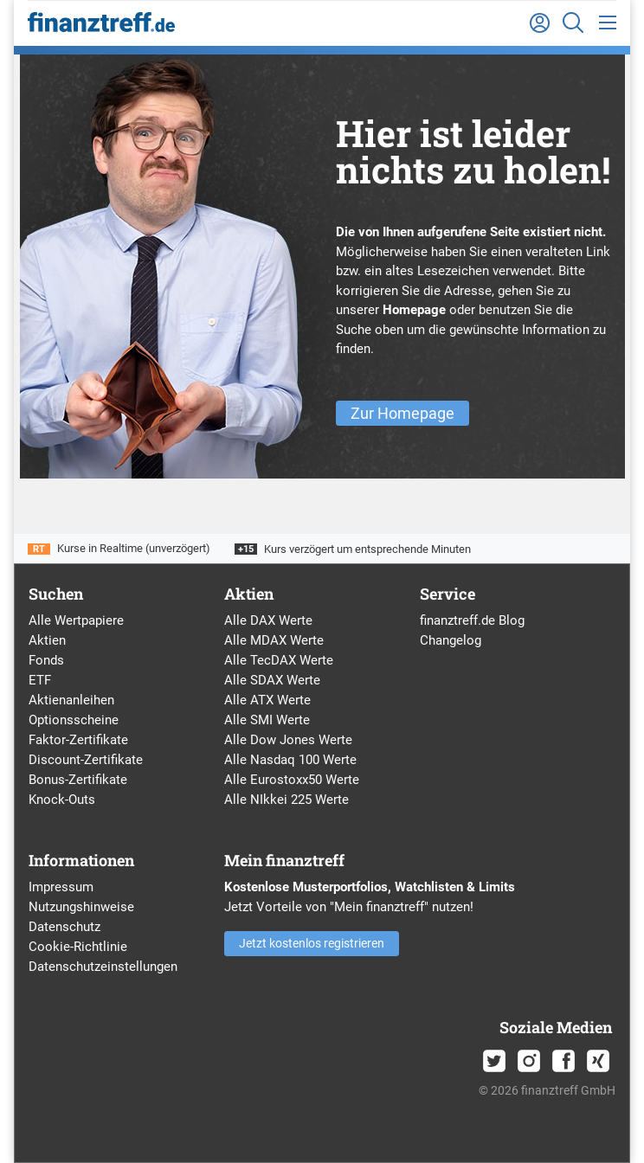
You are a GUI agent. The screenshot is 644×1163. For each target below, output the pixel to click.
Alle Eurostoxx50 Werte (291, 779)
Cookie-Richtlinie (78, 946)
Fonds (46, 660)
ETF (40, 680)
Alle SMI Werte (267, 720)
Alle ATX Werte (267, 700)
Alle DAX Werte (268, 620)
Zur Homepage (402, 413)
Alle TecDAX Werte (278, 660)
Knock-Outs (62, 799)
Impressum (61, 887)
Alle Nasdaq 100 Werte (290, 760)
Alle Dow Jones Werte (288, 740)
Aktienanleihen (71, 700)
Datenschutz (64, 927)
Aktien (47, 640)
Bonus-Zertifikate (78, 779)
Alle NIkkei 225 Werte (286, 799)
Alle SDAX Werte (272, 680)
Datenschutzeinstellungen (103, 966)
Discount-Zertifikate (86, 760)
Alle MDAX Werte (274, 640)
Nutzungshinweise (81, 907)
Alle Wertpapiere (76, 620)
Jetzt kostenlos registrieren (311, 943)
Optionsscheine (74, 720)
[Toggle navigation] (607, 23)
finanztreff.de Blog (472, 620)
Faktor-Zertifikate (78, 740)
